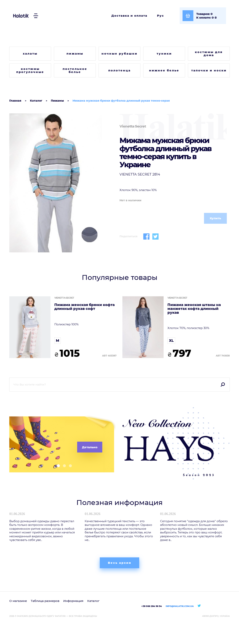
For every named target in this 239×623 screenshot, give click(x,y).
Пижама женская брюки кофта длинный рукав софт (84, 307)
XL (171, 340)
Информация (73, 601)
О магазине (18, 601)
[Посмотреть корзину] (203, 15)
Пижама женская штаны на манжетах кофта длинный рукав (194, 308)
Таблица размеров (45, 601)
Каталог (93, 601)
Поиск (223, 385)
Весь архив (119, 563)
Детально (89, 447)
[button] (56, 465)
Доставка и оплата (129, 15)
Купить (215, 218)
